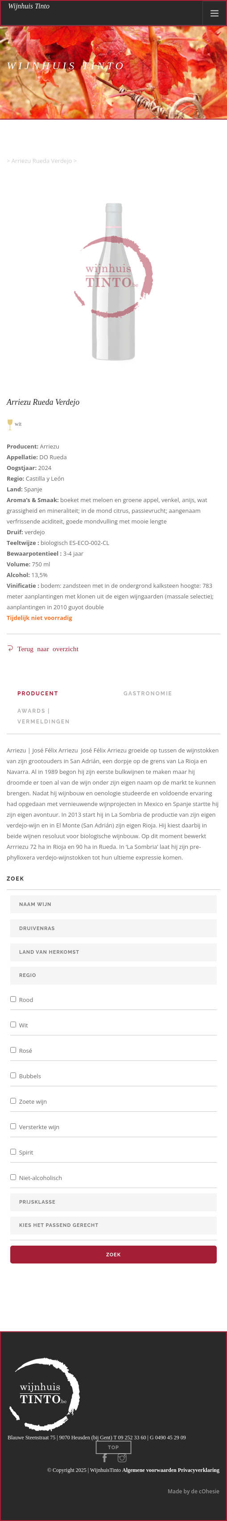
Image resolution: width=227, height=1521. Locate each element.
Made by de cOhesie (193, 1491)
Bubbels (29, 1076)
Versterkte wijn (38, 1127)
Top (113, 1447)
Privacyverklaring (198, 1470)
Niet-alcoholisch (39, 1178)
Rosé (24, 1051)
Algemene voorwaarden (149, 1470)
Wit (22, 1025)
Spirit (25, 1152)
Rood (25, 1000)
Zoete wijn (32, 1101)
